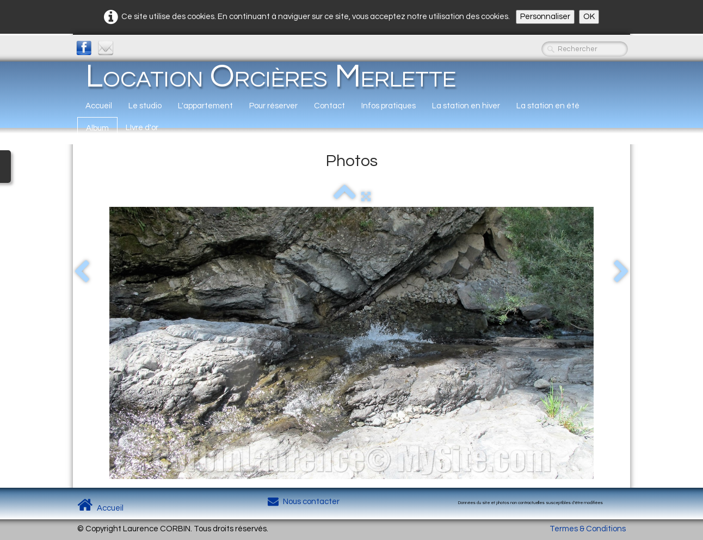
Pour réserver (273, 106)
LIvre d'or (142, 128)
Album (97, 128)
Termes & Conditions (588, 529)
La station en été (547, 106)
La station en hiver (466, 106)
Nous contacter (304, 502)
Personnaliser (545, 17)
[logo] (270, 76)
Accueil (98, 106)
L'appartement (205, 106)
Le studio (145, 106)
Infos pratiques (388, 106)
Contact (329, 106)
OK (589, 17)
